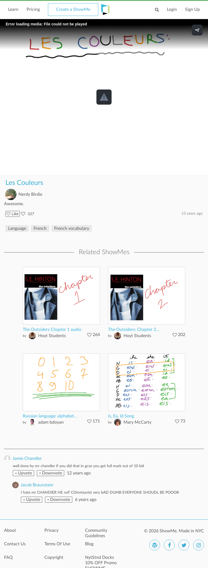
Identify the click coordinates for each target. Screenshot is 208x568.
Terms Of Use (57, 544)
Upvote (23, 473)
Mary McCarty (137, 422)
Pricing (33, 9)
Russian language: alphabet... (50, 416)
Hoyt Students (52, 336)
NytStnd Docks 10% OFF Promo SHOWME (101, 560)
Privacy (51, 530)
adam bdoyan (51, 422)
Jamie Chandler (27, 458)
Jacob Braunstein (37, 485)
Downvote (50, 473)
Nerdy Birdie (30, 194)
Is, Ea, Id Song (121, 416)
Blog (89, 544)
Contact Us (15, 544)
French (40, 228)
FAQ (8, 557)
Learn (13, 9)
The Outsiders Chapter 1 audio (52, 329)
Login (172, 9)
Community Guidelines (96, 533)
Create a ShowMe (73, 9)
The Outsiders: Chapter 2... (133, 329)
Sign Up (192, 9)
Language (17, 228)
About (10, 530)
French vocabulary (71, 228)
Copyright (53, 557)
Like (12, 214)
